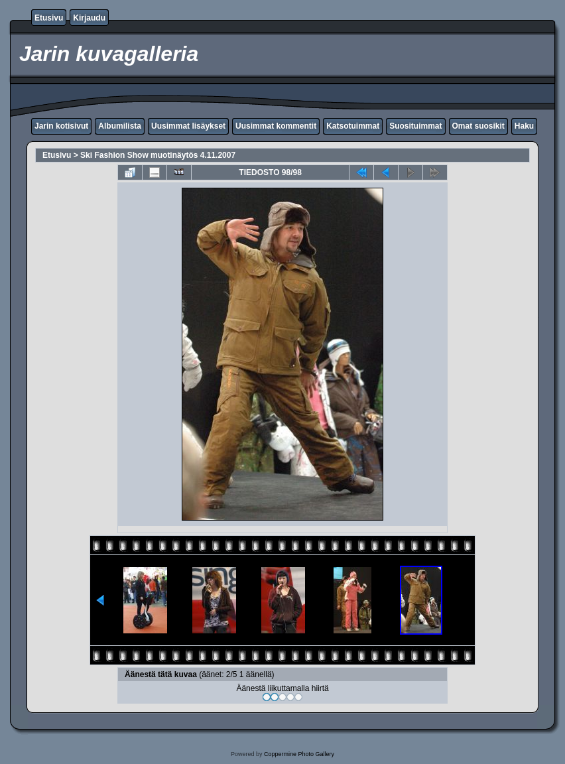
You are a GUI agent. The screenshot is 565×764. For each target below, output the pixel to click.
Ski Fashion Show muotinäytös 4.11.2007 (157, 155)
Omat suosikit (478, 126)
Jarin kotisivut (61, 126)
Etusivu (48, 18)
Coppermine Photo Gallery (299, 754)
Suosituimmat (415, 126)
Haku (524, 126)
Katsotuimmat (352, 126)
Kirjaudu (89, 18)
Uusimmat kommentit (275, 126)
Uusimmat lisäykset (188, 126)
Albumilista (119, 126)
